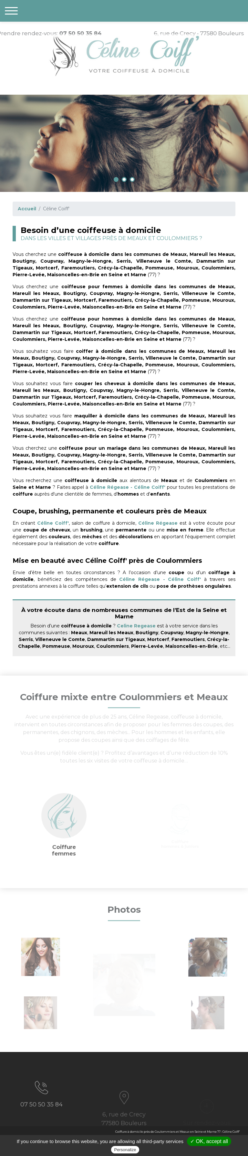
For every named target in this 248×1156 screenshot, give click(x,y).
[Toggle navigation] (11, 11)
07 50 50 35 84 (41, 1115)
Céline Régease (158, 523)
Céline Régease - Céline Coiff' (127, 487)
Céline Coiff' (53, 523)
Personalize (125, 1149)
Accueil (27, 209)
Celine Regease (136, 626)
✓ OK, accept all (209, 1141)
